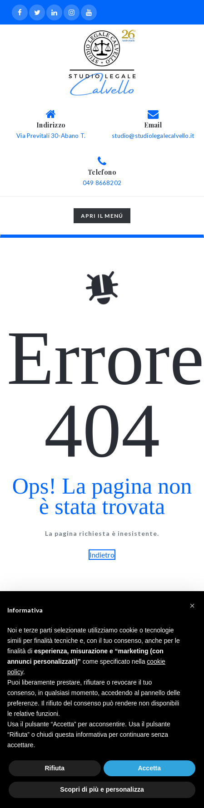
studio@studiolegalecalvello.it (153, 135)
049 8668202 (102, 182)
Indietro (102, 554)
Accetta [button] (149, 768)
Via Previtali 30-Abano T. (50, 135)
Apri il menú (101, 217)
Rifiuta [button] (55, 768)
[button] (192, 605)
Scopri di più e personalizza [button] (102, 789)
